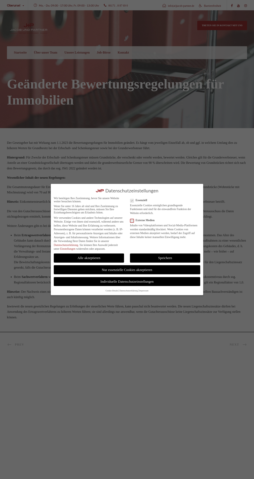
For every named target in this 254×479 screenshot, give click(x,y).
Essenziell (140, 200)
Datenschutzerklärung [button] (128, 291)
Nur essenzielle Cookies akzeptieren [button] (127, 270)
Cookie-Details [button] (112, 291)
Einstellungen (67, 248)
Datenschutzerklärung (66, 245)
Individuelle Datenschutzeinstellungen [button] (127, 281)
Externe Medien (144, 220)
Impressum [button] (144, 291)
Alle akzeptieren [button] (88, 258)
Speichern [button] (165, 258)
